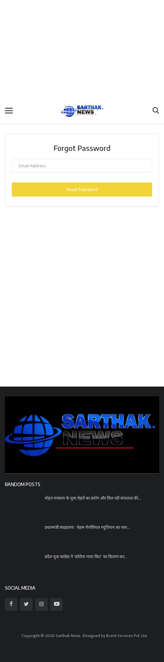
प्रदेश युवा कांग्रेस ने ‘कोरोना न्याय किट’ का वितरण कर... (86, 556)
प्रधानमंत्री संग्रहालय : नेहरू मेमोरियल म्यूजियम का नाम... (87, 527)
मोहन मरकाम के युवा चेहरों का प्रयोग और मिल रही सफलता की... (93, 498)
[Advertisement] (82, 49)
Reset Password (82, 189)
